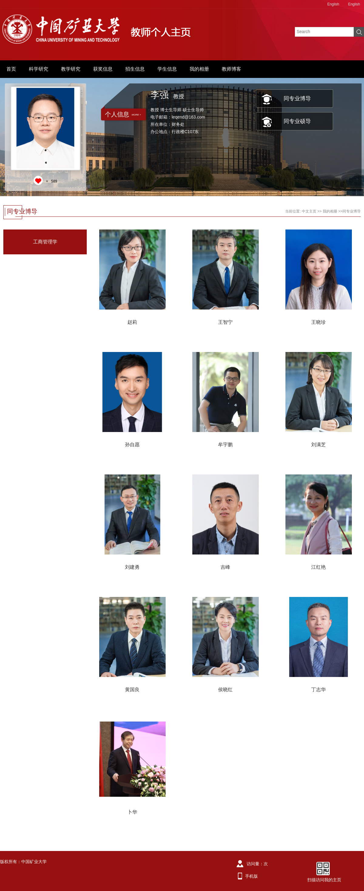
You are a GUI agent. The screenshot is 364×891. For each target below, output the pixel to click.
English (333, 4)
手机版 (251, 876)
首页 (11, 69)
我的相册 (199, 69)
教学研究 (70, 69)
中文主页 (309, 211)
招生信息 (135, 69)
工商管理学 (45, 241)
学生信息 (167, 69)
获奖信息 (103, 69)
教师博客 (231, 69)
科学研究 (38, 69)
